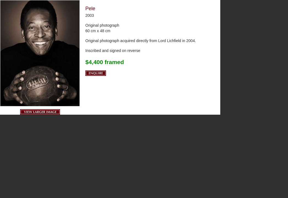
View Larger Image (40, 112)
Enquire (95, 73)
